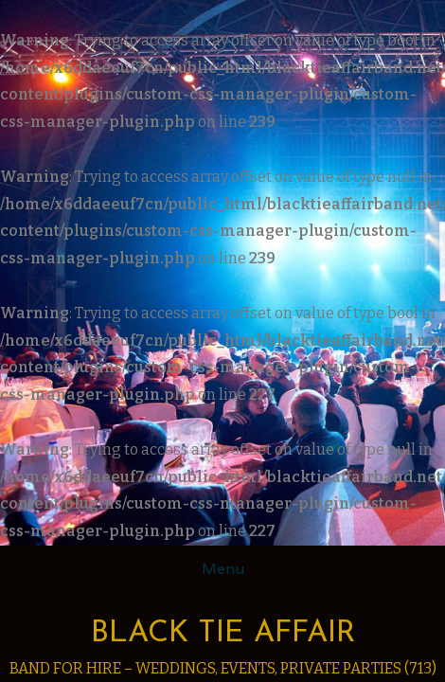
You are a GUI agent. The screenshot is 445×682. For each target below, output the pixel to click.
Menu (223, 569)
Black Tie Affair (223, 634)
